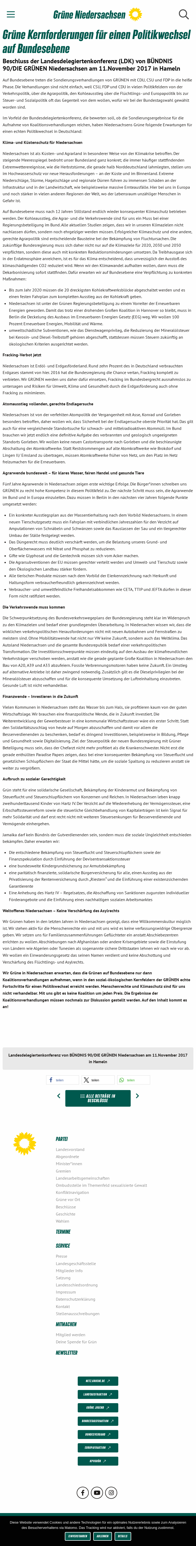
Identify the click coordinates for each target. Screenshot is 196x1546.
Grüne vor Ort (68, 1199)
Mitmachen (66, 1324)
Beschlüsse (66, 1206)
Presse (61, 1256)
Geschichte (65, 1214)
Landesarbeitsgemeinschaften (83, 1178)
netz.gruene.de (98, 1381)
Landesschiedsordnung (77, 1284)
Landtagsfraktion (98, 1394)
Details (123, 1536)
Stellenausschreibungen (78, 1313)
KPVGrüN (98, 1461)
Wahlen (62, 1221)
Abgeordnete (67, 1156)
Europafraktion (98, 1448)
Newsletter (66, 1352)
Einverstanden (77, 1536)
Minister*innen (69, 1163)
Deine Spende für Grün (76, 1341)
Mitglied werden (70, 1334)
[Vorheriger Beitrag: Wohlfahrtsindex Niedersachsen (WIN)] (58, 1096)
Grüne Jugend (98, 1408)
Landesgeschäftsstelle (76, 1263)
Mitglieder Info (69, 1270)
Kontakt (63, 1306)
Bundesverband (98, 1434)
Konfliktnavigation (72, 1192)
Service (63, 1245)
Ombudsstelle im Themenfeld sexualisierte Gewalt (101, 1185)
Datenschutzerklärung (75, 1299)
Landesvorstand (70, 1149)
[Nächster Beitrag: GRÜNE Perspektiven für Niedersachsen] (137, 1096)
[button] (62, 1080)
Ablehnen (103, 1536)
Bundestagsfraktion (98, 1421)
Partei (61, 1139)
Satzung (63, 1277)
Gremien (63, 1171)
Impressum (66, 1292)
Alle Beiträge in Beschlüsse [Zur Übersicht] (98, 1098)
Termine (63, 1231)
